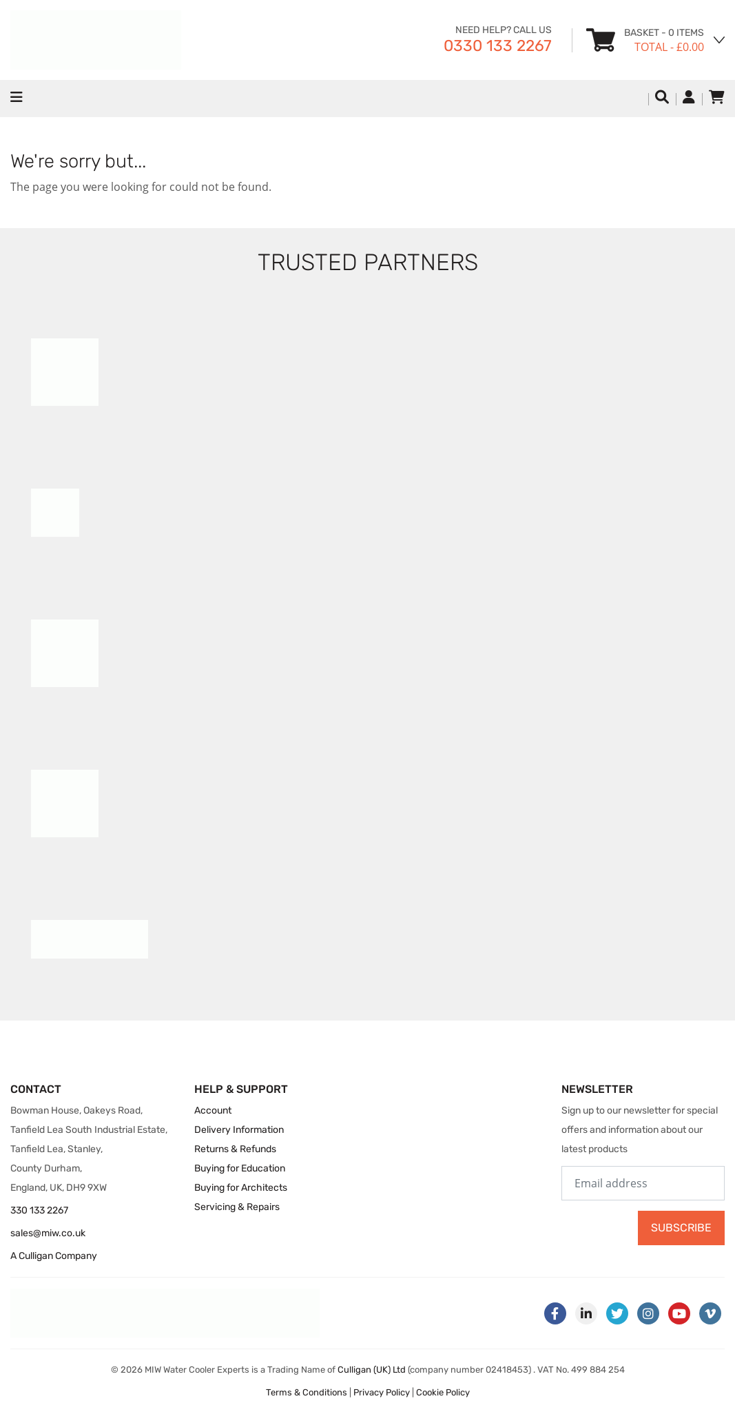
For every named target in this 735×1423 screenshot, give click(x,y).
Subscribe (681, 1227)
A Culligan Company (53, 1256)
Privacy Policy (381, 1392)
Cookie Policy (443, 1392)
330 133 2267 (39, 1210)
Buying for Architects (240, 1188)
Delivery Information (239, 1130)
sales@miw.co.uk (47, 1233)
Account (212, 1110)
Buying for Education (239, 1168)
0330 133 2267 (498, 46)
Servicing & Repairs (237, 1207)
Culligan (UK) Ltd (372, 1369)
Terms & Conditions (306, 1392)
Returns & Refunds (235, 1149)
